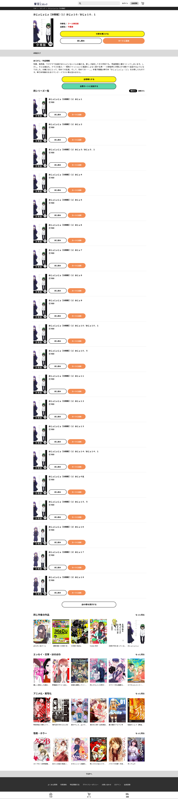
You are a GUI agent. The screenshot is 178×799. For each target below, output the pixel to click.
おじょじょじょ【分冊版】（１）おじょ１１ (66, 376)
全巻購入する (89, 79)
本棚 (127, 797)
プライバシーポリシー (91, 785)
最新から (141, 91)
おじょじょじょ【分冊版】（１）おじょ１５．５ (68, 502)
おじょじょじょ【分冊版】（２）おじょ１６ (66, 527)
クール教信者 (73, 23)
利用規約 (63, 785)
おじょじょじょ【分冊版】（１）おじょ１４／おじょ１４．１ (74, 451)
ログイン (125, 3)
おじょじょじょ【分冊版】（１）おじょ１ (65, 99)
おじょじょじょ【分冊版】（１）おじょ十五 (66, 476)
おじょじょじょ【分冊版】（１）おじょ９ (65, 300)
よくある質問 (52, 785)
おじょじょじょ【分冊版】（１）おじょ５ (65, 200)
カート (89, 797)
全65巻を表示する (89, 604)
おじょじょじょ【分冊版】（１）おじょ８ (65, 275)
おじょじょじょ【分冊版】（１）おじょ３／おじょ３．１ (72, 149)
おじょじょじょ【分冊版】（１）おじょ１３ (66, 426)
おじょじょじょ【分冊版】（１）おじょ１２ (66, 401)
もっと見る (140, 615)
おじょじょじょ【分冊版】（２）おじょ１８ (66, 577)
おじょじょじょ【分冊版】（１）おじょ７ (65, 250)
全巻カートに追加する (89, 86)
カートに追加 (123, 41)
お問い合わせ (106, 785)
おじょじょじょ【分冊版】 (57, 8)
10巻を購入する (102, 34)
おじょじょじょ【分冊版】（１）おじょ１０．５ (68, 351)
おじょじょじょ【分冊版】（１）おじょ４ (65, 175)
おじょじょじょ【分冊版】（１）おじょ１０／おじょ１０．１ (74, 326)
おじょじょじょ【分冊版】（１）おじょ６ (65, 225)
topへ (89, 774)
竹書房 (70, 27)
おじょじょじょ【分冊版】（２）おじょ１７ (66, 552)
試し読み (81, 41)
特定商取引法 (74, 785)
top (34, 8)
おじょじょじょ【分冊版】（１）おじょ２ (65, 124)
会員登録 (134, 3)
